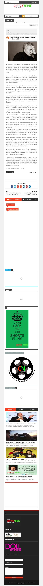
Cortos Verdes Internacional (21, 582)
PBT (26, 583)
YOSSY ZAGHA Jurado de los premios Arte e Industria (19, 476)
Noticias (9, 32)
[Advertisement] (21, 256)
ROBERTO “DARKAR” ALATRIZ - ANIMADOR (16, 459)
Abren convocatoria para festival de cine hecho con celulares (20, 442)
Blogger (25, 22)
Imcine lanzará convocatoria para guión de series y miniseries (21, 424)
